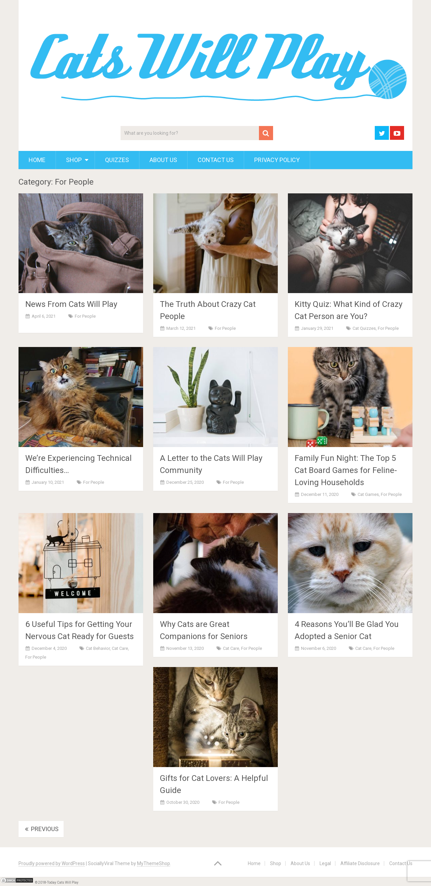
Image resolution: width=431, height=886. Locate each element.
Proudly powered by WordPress (52, 863)
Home (37, 159)
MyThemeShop (153, 863)
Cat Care (120, 648)
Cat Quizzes (364, 328)
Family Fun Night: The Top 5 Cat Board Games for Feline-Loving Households (346, 470)
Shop (74, 159)
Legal (325, 863)
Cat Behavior (98, 648)
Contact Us (216, 159)
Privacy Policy (277, 159)
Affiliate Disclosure (360, 863)
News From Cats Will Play (71, 304)
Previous (41, 828)
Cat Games (368, 494)
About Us (163, 159)
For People (85, 316)
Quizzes (117, 159)
